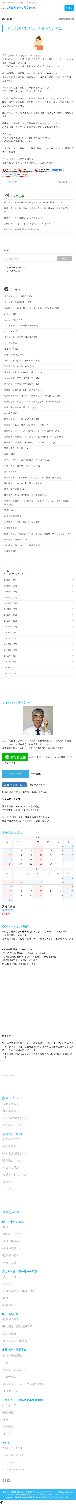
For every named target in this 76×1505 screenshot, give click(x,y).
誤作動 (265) (10, 510)
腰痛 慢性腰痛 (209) (14, 489)
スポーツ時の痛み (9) (14, 355)
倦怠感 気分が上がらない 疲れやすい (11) (25, 372)
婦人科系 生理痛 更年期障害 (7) (21, 384)
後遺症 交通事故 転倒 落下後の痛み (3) (24, 390)
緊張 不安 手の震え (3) (16, 448)
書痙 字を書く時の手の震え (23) (20, 407)
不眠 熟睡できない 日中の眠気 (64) (22, 360)
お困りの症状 (12, 1212)
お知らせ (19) (10, 314)
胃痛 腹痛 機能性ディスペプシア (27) (23, 466)
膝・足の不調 (10, 1314)
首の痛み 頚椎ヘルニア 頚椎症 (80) (22, 545)
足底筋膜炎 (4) (11, 528)
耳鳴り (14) (9, 454)
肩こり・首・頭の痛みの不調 (19, 1271)
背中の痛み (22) (11, 472)
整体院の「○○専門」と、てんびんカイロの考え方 (27, 223)
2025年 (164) (10, 586)
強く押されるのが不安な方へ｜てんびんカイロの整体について (33, 202)
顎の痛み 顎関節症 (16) (16, 539)
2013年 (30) (10, 656)
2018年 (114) (10, 627)
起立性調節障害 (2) (13, 516)
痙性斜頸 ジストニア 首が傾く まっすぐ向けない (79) (31, 431)
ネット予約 (27, 820)
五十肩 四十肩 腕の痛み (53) (19, 366)
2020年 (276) (10, 615)
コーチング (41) (11, 343)
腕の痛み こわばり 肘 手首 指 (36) (23, 483)
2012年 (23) (10, 662)
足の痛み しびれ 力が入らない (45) (22, 522)
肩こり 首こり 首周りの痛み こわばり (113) (27, 460)
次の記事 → (65, 182)
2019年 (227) (10, 621)
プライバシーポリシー (13, 1469)
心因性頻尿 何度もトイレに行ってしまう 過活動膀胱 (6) (32, 401)
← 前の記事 (10, 182)
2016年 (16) (10, 638)
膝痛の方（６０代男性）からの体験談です (24, 218)
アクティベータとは (12, 1448)
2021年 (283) (10, 609)
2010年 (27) (10, 673)
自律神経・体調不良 (14, 1349)
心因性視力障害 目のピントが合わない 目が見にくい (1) (32, 395)
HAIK (68, 1497)
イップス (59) (10, 331)
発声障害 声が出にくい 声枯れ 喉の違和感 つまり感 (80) (33, 436)
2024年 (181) (10, 591)
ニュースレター (10, 1462)
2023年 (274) (10, 597)
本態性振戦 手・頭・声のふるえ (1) (21, 419)
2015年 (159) (10, 644)
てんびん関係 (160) (13, 320)
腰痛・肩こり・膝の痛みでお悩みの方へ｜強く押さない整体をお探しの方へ (37, 210)
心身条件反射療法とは (13, 1455)
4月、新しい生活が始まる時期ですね (21, 229)
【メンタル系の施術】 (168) (17, 302)
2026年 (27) (10, 580)
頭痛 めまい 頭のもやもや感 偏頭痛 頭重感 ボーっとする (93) (37, 534)
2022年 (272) (10, 603)
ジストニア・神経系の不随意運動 (22, 1400)
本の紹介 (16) (10, 413)
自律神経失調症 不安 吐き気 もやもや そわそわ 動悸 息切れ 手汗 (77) (37, 503)
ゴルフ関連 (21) (11, 349)
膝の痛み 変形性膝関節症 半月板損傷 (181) (26, 495)
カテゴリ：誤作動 (66, 19)
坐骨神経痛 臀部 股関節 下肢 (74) (22, 378)
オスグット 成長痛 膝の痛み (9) (20, 337)
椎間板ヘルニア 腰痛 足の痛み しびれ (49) (26, 425)
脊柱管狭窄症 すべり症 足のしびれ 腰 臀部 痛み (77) (32, 477)
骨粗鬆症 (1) (10, 551)
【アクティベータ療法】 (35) (18, 296)
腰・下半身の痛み (13, 1221)
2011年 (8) (9, 667)
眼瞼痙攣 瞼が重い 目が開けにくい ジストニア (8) (30, 442)
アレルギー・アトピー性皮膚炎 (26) (21, 325)
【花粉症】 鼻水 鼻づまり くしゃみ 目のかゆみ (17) (31, 308)
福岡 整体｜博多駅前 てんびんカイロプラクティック (37, 1492)
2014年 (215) (10, 650)
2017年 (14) (10, 632)
